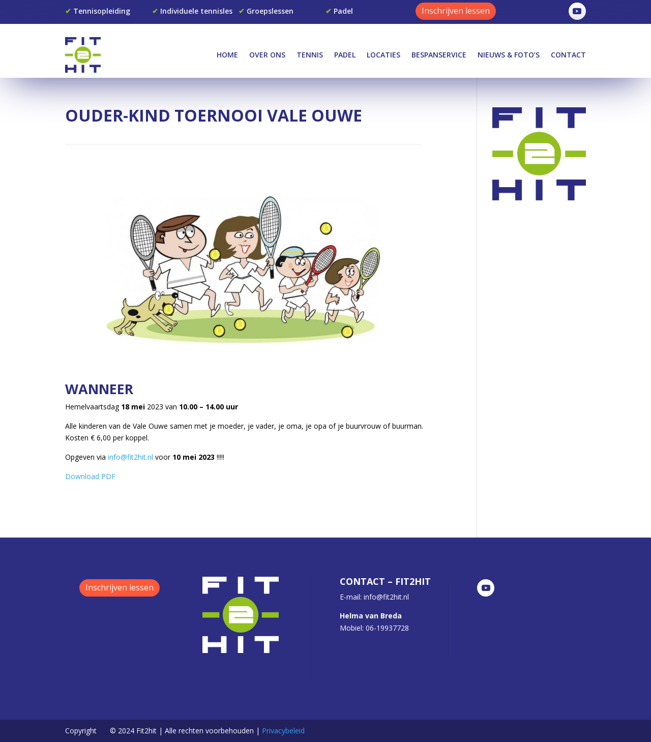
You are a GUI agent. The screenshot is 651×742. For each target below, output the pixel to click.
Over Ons (267, 55)
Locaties (383, 55)
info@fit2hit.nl (130, 457)
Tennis (310, 55)
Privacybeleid (283, 730)
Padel (345, 55)
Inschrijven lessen (456, 10)
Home (227, 55)
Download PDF (90, 476)
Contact (568, 55)
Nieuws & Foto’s (509, 55)
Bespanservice (438, 55)
